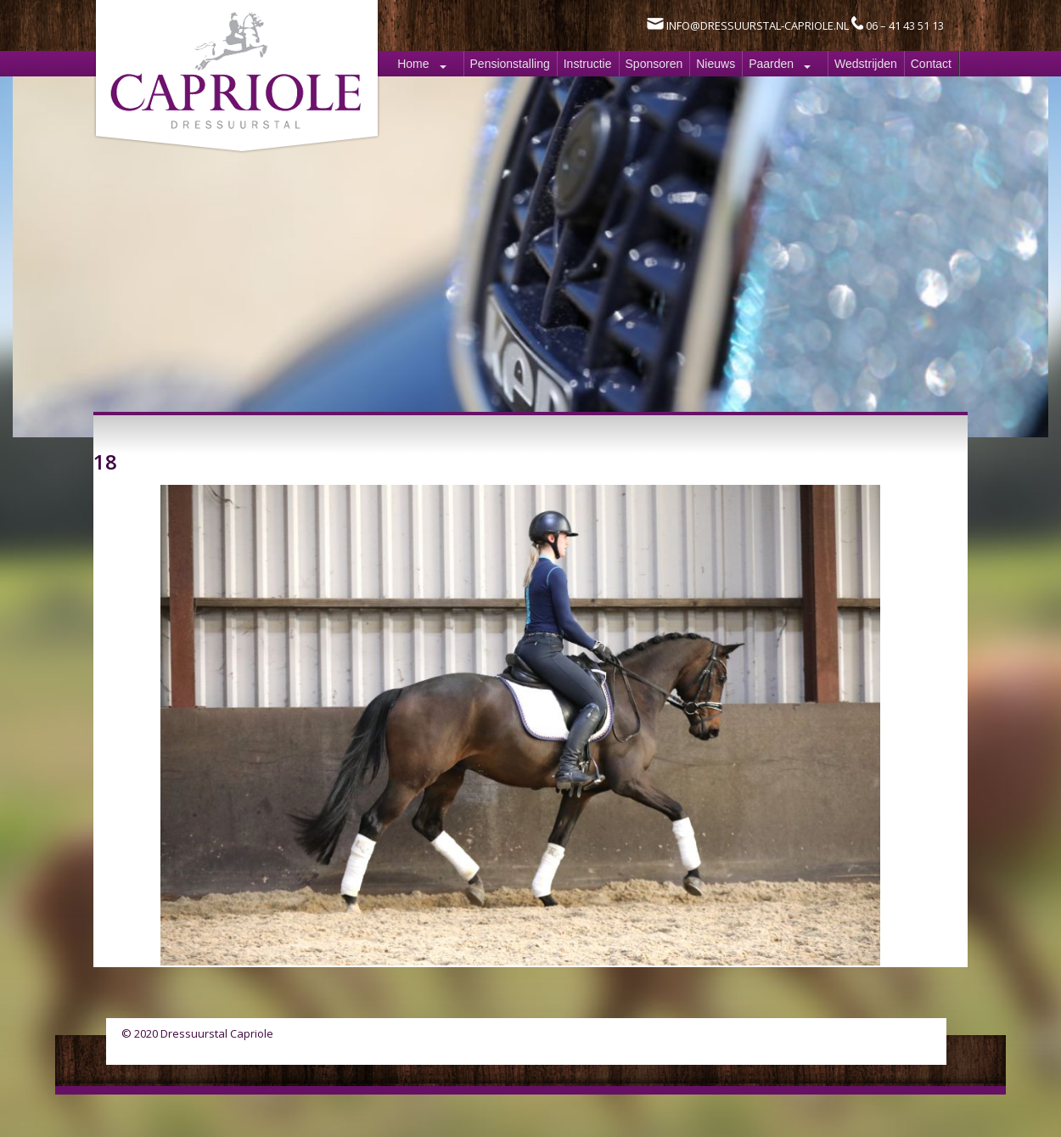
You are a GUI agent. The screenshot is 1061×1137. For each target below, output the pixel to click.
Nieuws (715, 63)
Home (413, 63)
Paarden (771, 63)
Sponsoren (654, 63)
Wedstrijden (865, 63)
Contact (931, 63)
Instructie (588, 63)
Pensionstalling (510, 63)
